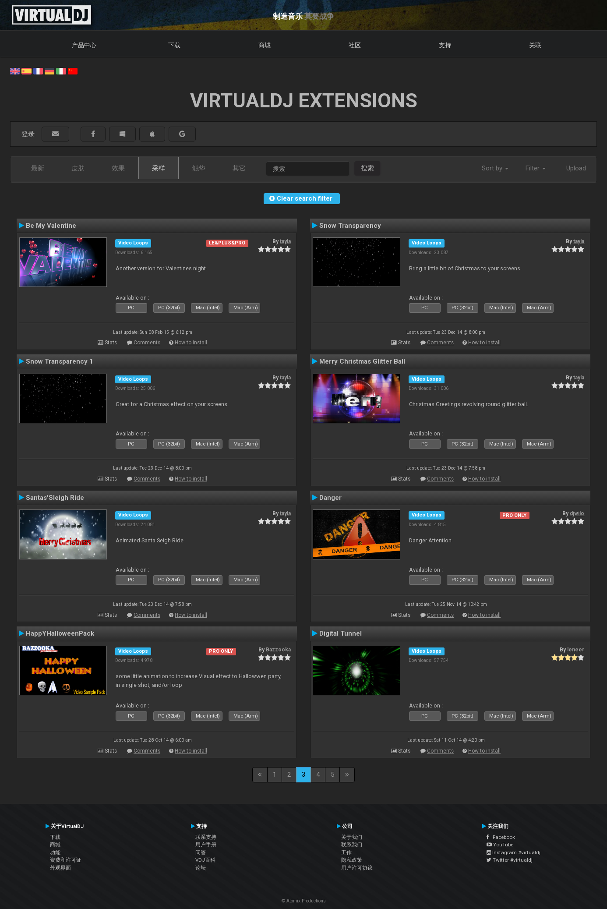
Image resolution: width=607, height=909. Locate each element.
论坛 (200, 868)
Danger (330, 498)
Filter (536, 168)
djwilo (577, 513)
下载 (174, 45)
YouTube (500, 845)
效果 (118, 168)
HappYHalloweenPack (60, 633)
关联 (535, 45)
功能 (55, 852)
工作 (346, 852)
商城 (264, 45)
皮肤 (78, 168)
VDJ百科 (205, 860)
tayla (285, 241)
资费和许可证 (65, 860)
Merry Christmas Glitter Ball (362, 361)
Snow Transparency (350, 226)
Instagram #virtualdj (513, 852)
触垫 (198, 168)
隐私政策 (351, 860)
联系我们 (351, 845)
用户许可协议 (357, 868)
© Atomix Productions (304, 901)
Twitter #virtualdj (510, 860)
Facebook (501, 837)
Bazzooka (278, 650)
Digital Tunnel (340, 633)
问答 (200, 852)
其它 (239, 168)
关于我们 (351, 837)
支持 (445, 45)
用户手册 (205, 845)
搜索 (367, 168)
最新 (37, 168)
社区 (355, 45)
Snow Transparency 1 (59, 361)
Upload (576, 168)
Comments (147, 343)
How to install (191, 343)
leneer (575, 650)
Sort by (495, 168)
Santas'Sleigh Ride (55, 498)
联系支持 (205, 837)
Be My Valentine (51, 226)
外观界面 (60, 868)
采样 (158, 168)
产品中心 (84, 45)
